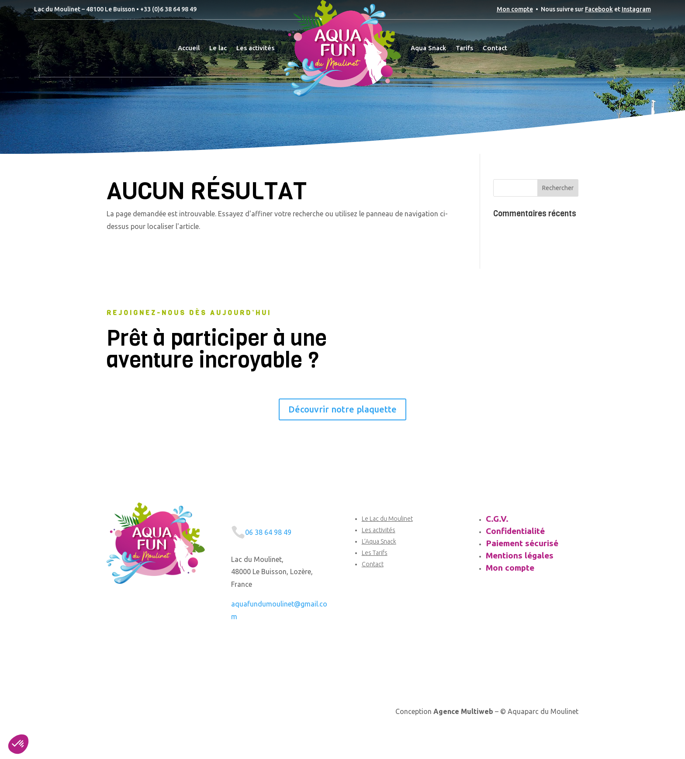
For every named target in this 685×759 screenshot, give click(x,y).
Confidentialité (515, 531)
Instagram (636, 9)
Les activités (378, 530)
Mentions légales (520, 555)
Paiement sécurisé (522, 543)
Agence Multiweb (463, 711)
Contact (373, 564)
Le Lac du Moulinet (387, 518)
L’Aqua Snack (379, 541)
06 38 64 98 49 (268, 532)
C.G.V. (497, 518)
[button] (18, 744)
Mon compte (515, 9)
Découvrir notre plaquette (342, 409)
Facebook (599, 9)
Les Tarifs (374, 552)
